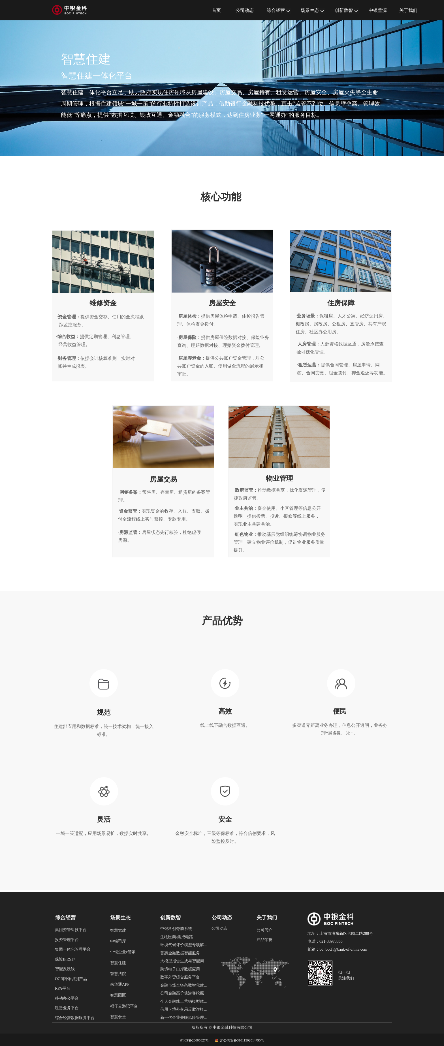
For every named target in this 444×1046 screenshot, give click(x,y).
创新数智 (344, 10)
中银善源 (378, 10)
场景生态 (310, 10)
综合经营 (276, 10)
